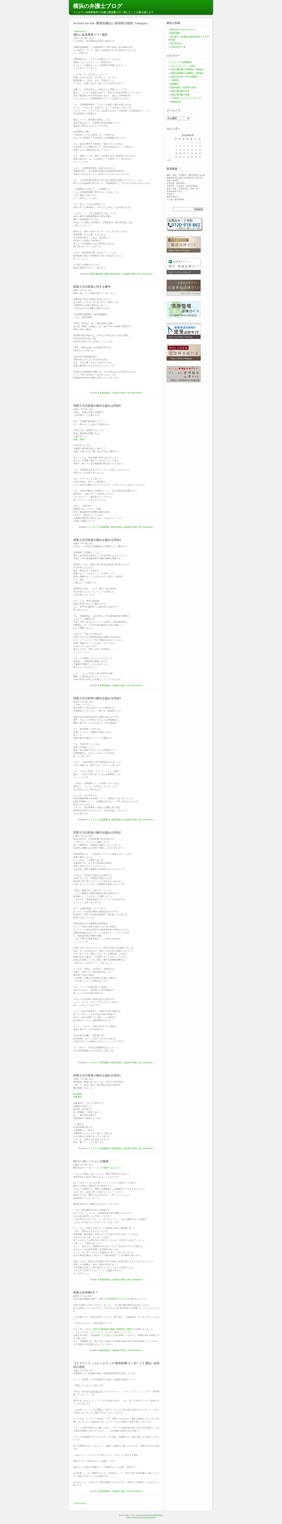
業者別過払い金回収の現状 (123, 274)
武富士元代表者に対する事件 (92, 286)
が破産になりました (111, 1167)
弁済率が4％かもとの (118, 1299)
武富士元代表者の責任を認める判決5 (97, 405)
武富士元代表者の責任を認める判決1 (97, 1075)
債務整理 (174, 84)
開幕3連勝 (175, 33)
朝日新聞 (77, 1094)
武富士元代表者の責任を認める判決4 (97, 539)
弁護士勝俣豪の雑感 (99, 274)
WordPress (158, 1515)
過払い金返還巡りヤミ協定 (90, 34)
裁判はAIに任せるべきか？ (183, 29)
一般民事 (174, 80)
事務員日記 (175, 102)
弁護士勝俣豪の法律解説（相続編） (187, 69)
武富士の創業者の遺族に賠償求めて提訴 (112, 1329)
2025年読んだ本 (178, 47)
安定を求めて (176, 43)
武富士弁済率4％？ (85, 1292)
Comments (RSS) (148, 1518)
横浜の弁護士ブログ (97, 6)
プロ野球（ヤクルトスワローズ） (186, 98)
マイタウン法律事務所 (99, 527)
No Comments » (145, 274)
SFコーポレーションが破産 (90, 1161)
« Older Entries (79, 31)
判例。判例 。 (80, 439)
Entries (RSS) (131, 1518)
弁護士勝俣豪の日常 (180, 91)
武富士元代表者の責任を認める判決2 (97, 832)
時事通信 (77, 1097)
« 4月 (169, 160)
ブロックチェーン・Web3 (182, 66)
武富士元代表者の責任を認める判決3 (97, 698)
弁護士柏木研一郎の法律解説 (184, 76)
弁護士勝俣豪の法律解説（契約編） (187, 73)
